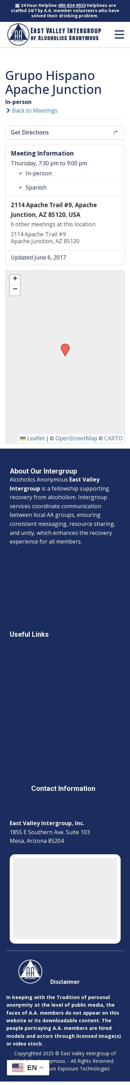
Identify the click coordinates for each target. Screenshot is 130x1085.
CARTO (113, 438)
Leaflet (32, 438)
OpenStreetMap (76, 438)
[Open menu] (119, 34)
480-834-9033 (72, 5)
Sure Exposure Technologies (78, 1068)
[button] (63, 346)
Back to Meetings (31, 110)
